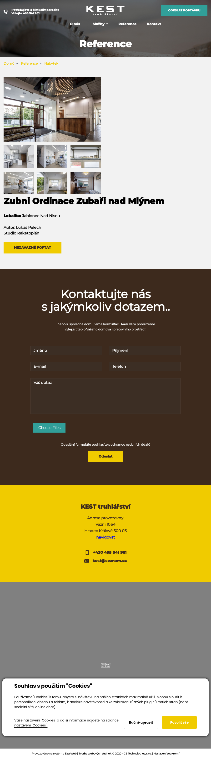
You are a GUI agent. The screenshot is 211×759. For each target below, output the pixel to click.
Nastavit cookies (106, 666)
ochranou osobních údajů (130, 445)
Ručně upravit (141, 722)
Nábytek (51, 63)
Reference (29, 63)
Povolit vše (179, 722)
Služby (99, 24)
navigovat (105, 537)
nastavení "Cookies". (30, 725)
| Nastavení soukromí (165, 754)
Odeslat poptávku (184, 10)
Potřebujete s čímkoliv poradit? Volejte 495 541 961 (31, 11)
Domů (9, 63)
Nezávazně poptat (32, 248)
